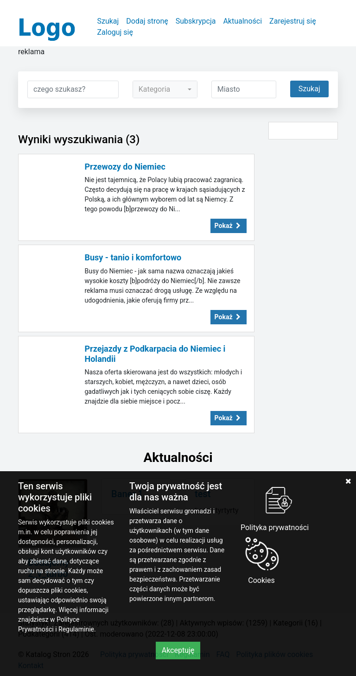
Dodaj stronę (147, 21)
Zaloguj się (115, 32)
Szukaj (108, 21)
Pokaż (228, 225)
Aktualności (242, 21)
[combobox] (165, 89)
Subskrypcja (196, 21)
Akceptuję (178, 650)
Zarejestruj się (292, 21)
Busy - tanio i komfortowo (133, 257)
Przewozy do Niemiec (125, 166)
